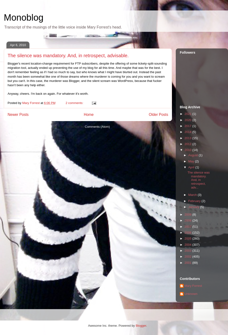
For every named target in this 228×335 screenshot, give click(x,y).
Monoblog (23, 18)
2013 (188, 138)
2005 (188, 238)
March (193, 195)
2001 (188, 262)
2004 (188, 244)
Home (89, 115)
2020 (188, 120)
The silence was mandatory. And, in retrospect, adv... (198, 180)
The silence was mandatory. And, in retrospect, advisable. (68, 55)
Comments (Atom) (97, 126)
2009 (188, 214)
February (195, 201)
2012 (188, 144)
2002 (188, 256)
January (194, 207)
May (191, 161)
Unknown (191, 294)
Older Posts (158, 115)
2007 (188, 226)
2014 (188, 132)
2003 (188, 250)
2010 (188, 150)
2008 (188, 220)
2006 (188, 232)
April (191, 167)
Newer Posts (18, 115)
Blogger (141, 325)
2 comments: (75, 103)
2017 (188, 126)
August (193, 155)
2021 (188, 114)
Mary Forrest (193, 286)
